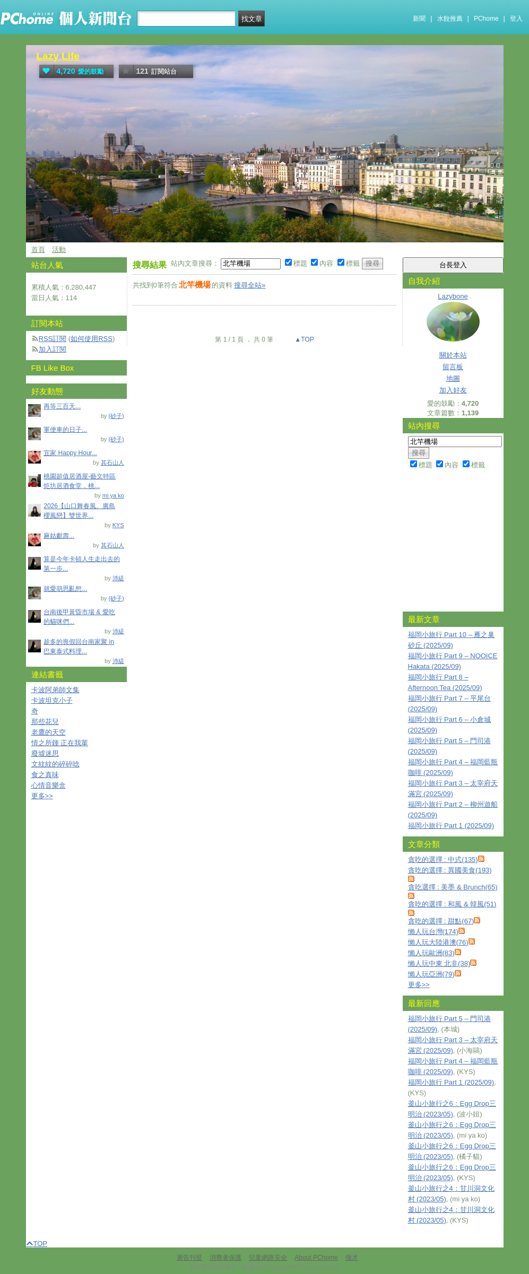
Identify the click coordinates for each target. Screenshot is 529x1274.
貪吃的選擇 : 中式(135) (443, 859)
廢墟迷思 (45, 753)
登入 (516, 18)
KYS (118, 525)
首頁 (38, 250)
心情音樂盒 (48, 785)
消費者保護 (225, 1257)
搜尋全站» (249, 285)
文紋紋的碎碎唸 (55, 764)
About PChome (315, 1257)
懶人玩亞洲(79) (431, 974)
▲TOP (303, 339)
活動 (59, 250)
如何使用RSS (91, 339)
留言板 (453, 367)
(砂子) (116, 416)
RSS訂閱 (53, 339)
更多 (419, 985)
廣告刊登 (189, 1257)
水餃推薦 (450, 18)
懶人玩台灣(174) (433, 932)
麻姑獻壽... (59, 535)
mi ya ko (113, 495)
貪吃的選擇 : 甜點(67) (441, 921)
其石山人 (112, 462)
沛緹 (118, 578)
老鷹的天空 (48, 732)
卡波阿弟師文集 (55, 690)
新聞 (419, 18)
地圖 (453, 378)
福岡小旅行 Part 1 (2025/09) (451, 826)
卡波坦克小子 (52, 700)
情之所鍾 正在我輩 (60, 743)
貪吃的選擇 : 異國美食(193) (450, 870)
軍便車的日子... (65, 429)
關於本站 (453, 355)
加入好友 (453, 390)
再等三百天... (62, 406)
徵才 (351, 1257)
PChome (486, 18)
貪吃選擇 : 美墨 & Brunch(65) (453, 887)
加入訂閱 (52, 349)
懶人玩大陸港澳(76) (438, 942)
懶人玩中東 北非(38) (439, 963)
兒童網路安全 (268, 1257)
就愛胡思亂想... (65, 588)
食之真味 (45, 775)
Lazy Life (58, 56)
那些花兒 (45, 722)
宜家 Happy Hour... (70, 453)
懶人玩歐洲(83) (431, 953)
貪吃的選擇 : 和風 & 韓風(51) (452, 904)
